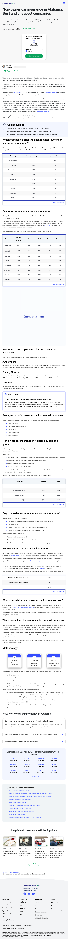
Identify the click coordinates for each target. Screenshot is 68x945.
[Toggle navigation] (64, 3)
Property (22, 908)
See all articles (34, 864)
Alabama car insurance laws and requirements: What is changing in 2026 (30, 794)
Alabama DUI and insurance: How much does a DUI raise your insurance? (30, 796)
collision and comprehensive (37, 561)
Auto (21, 905)
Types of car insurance (9, 911)
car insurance (17, 93)
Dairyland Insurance (43, 111)
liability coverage (15, 555)
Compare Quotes (34, 56)
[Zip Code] (34, 51)
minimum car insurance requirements (23, 607)
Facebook (24, 893)
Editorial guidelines (41, 912)
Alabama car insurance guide (17, 814)
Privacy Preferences (8, 920)
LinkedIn (33, 893)
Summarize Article (28, 29)
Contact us (38, 906)
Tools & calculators (8, 908)
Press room (38, 915)
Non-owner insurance (51, 93)
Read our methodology (58, 202)
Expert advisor (39, 909)
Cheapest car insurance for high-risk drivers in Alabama (25, 817)
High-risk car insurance (9, 914)
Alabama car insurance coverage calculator (21, 811)
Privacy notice (55, 903)
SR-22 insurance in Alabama (17, 802)
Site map (5, 917)
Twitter (29, 893)
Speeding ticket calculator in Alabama (20, 799)
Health (21, 911)
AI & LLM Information (41, 918)
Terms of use (55, 906)
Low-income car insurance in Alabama (20, 808)
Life (21, 914)
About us (38, 903)
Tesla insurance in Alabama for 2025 (20, 791)
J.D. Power (47, 225)
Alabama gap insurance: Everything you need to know (24, 805)
